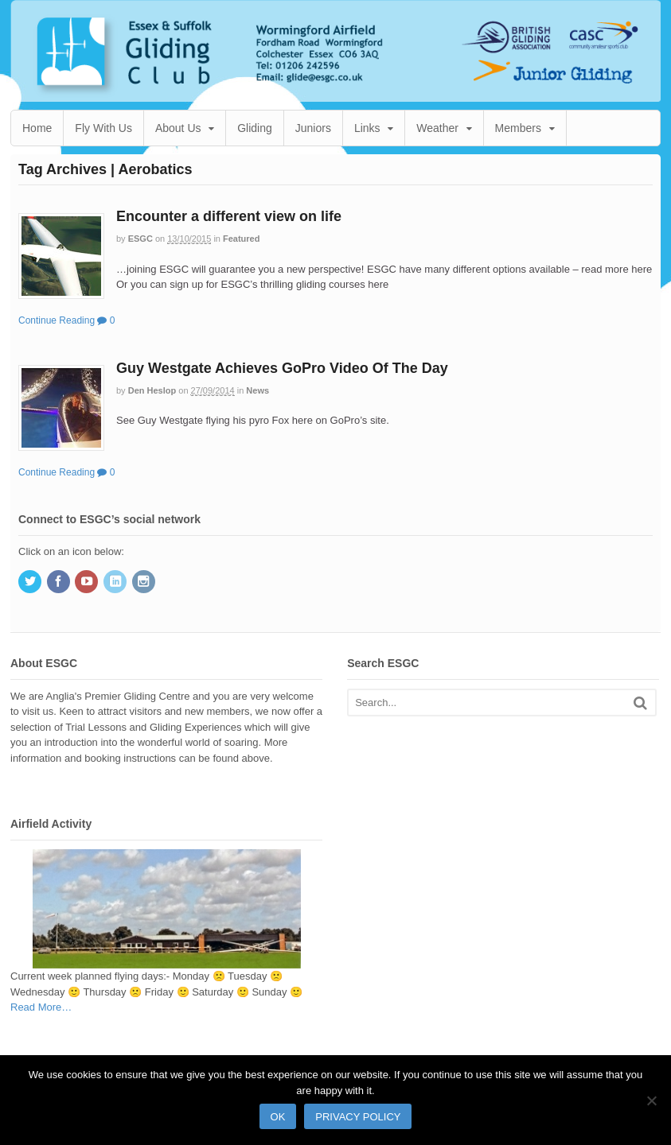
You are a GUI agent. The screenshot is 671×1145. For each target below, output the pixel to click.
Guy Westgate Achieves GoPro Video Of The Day (282, 368)
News (257, 390)
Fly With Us (103, 128)
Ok (278, 1117)
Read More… (41, 1007)
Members (518, 128)
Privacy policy (357, 1117)
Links (367, 128)
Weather (437, 128)
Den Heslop (152, 390)
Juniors (313, 128)
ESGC (140, 238)
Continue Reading (56, 320)
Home (37, 128)
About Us (178, 128)
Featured (241, 238)
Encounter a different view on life (228, 216)
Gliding (254, 128)
